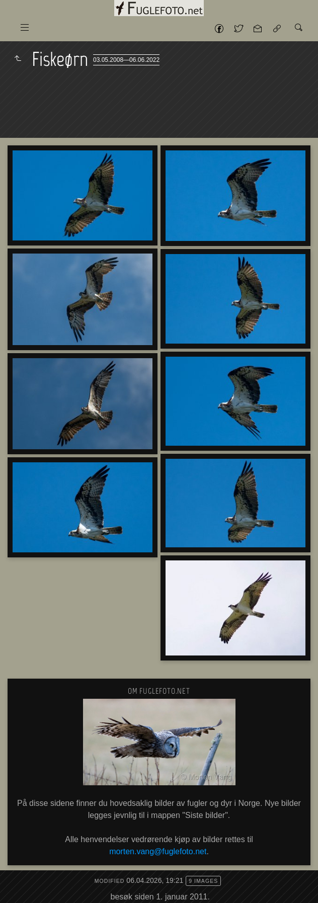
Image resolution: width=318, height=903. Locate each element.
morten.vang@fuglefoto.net (157, 851)
